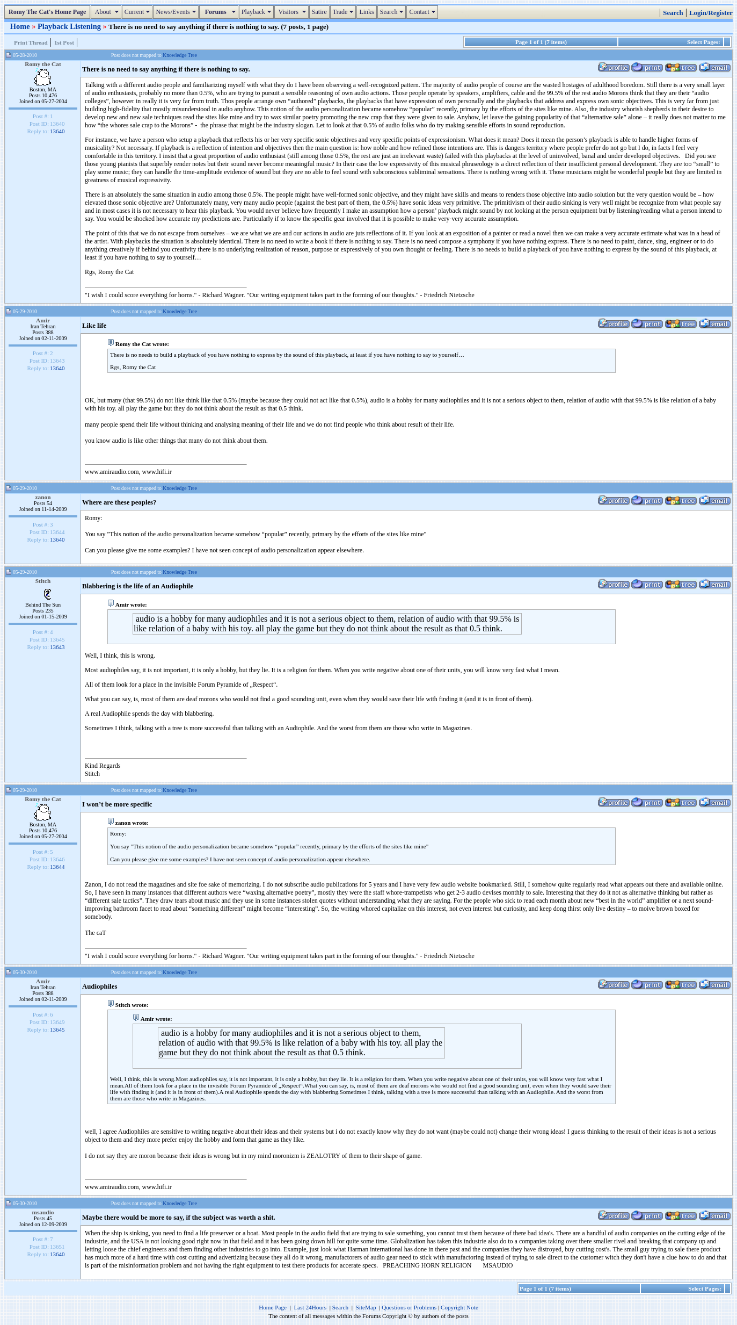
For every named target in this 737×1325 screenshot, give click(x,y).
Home (21, 26)
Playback (258, 12)
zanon (42, 497)
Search (393, 12)
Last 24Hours (310, 1307)
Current (139, 12)
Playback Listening (70, 26)
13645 (57, 1029)
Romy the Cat (43, 64)
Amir (43, 320)
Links (366, 12)
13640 (57, 131)
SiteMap (366, 1307)
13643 (57, 647)
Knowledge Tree (180, 55)
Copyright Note (459, 1307)
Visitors (293, 12)
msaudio (43, 1212)
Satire (319, 12)
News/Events (177, 12)
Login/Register (711, 13)
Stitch (42, 581)
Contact (423, 12)
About (107, 12)
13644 (57, 866)
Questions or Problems (409, 1307)
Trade (344, 12)
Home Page (273, 1307)
